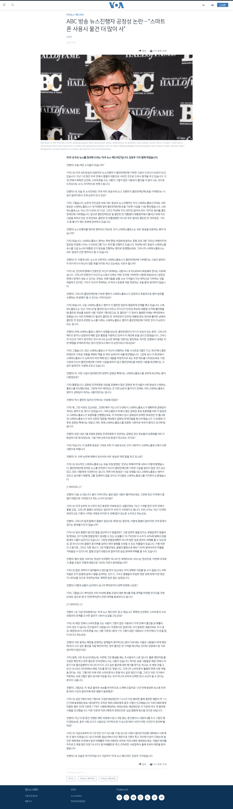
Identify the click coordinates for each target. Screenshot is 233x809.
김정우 (69, 37)
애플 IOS (28, 801)
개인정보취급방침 (78, 801)
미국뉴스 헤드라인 (75, 15)
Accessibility (76, 796)
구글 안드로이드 (31, 796)
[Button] (142, 51)
